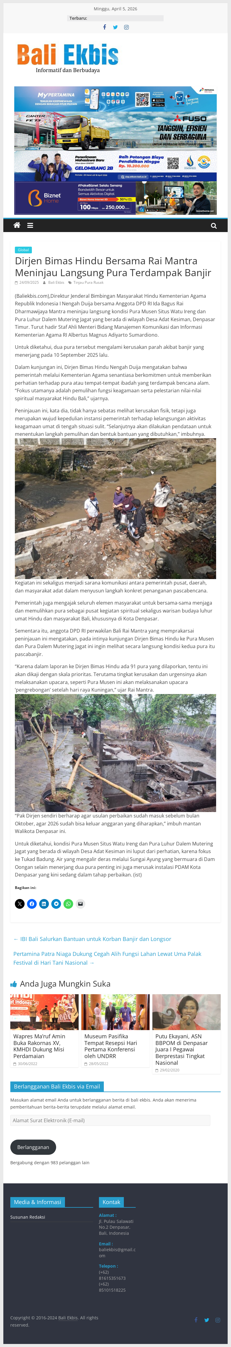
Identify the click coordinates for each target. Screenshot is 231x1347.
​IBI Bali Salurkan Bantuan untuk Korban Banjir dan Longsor (93, 939)
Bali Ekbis (56, 282)
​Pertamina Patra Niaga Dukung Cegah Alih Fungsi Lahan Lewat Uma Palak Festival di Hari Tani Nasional (107, 958)
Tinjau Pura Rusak (88, 282)
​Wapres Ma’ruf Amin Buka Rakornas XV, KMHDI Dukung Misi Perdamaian (39, 1046)
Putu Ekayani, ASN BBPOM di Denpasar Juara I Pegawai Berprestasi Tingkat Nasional (181, 1049)
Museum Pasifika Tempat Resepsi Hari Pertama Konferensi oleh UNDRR (110, 1046)
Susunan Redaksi (27, 1217)
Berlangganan (33, 1147)
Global (23, 249)
